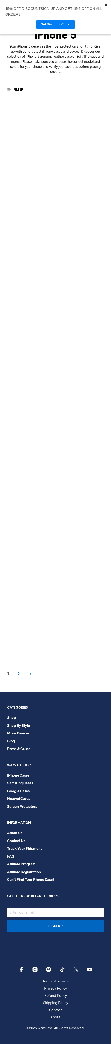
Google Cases (18, 791)
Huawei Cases (18, 798)
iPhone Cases (18, 775)
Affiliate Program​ (21, 864)
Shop (11, 717)
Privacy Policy (55, 988)
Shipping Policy (55, 1002)
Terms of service (55, 981)
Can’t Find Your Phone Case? (30, 879)
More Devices (18, 733)
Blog (11, 741)
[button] (17, 89)
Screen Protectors (22, 806)
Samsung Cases (20, 783)
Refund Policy (55, 995)
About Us (14, 833)
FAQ (10, 856)
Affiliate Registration (24, 872)
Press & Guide (18, 748)
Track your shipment (24, 848)
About (55, 1017)
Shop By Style (18, 725)
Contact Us (16, 840)
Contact (55, 1010)
